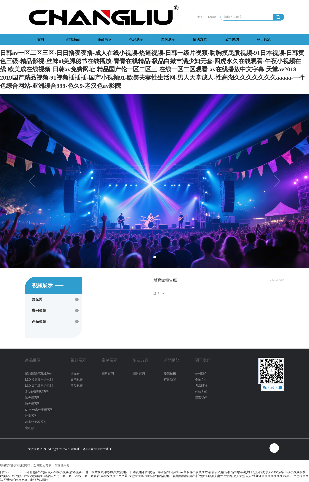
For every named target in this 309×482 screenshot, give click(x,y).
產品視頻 (39, 321)
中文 (200, 16)
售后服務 (201, 385)
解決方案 (200, 39)
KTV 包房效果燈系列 (39, 410)
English (212, 16)
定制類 (29, 428)
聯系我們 (201, 397)
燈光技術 (170, 373)
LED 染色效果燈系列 (39, 385)
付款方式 (201, 391)
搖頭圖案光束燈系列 (38, 373)
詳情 (157, 293)
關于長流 (264, 39)
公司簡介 (201, 373)
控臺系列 (31, 416)
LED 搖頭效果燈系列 (39, 379)
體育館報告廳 (165, 280)
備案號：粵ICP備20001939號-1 (91, 449)
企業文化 (201, 379)
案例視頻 (39, 310)
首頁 (40, 39)
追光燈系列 (32, 397)
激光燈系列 (32, 403)
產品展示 (104, 39)
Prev (35, 181)
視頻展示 (136, 39)
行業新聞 (170, 379)
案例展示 (168, 39)
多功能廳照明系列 (37, 391)
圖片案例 (108, 373)
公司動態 (232, 39)
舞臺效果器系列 (35, 422)
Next (274, 181)
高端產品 (73, 39)
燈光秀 (37, 299)
